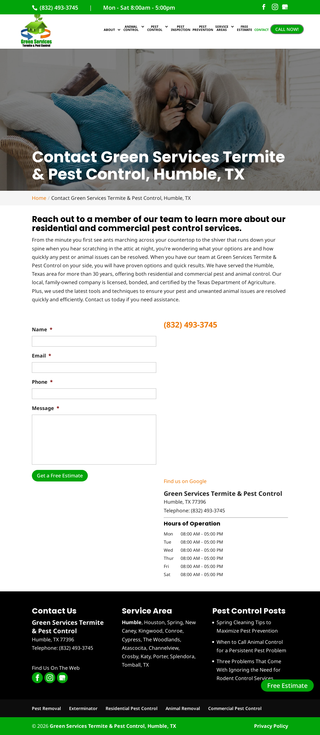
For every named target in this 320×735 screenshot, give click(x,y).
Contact (261, 30)
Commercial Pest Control (235, 708)
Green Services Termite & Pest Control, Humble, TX (113, 726)
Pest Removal (46, 708)
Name (42, 329)
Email (41, 356)
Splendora (182, 656)
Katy (146, 656)
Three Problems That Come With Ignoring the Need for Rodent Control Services (249, 670)
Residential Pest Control (132, 708)
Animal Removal (183, 708)
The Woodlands (161, 639)
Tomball (131, 664)
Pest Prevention (202, 28)
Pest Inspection (180, 28)
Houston (154, 622)
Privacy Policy (271, 726)
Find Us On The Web (56, 667)
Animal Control (131, 28)
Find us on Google (185, 481)
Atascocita (134, 647)
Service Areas (221, 28)
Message (45, 408)
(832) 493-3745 (58, 7)
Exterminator (83, 708)
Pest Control (154, 28)
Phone (42, 382)
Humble (132, 622)
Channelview (163, 647)
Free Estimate (287, 685)
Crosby (130, 656)
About (109, 30)
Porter (160, 656)
